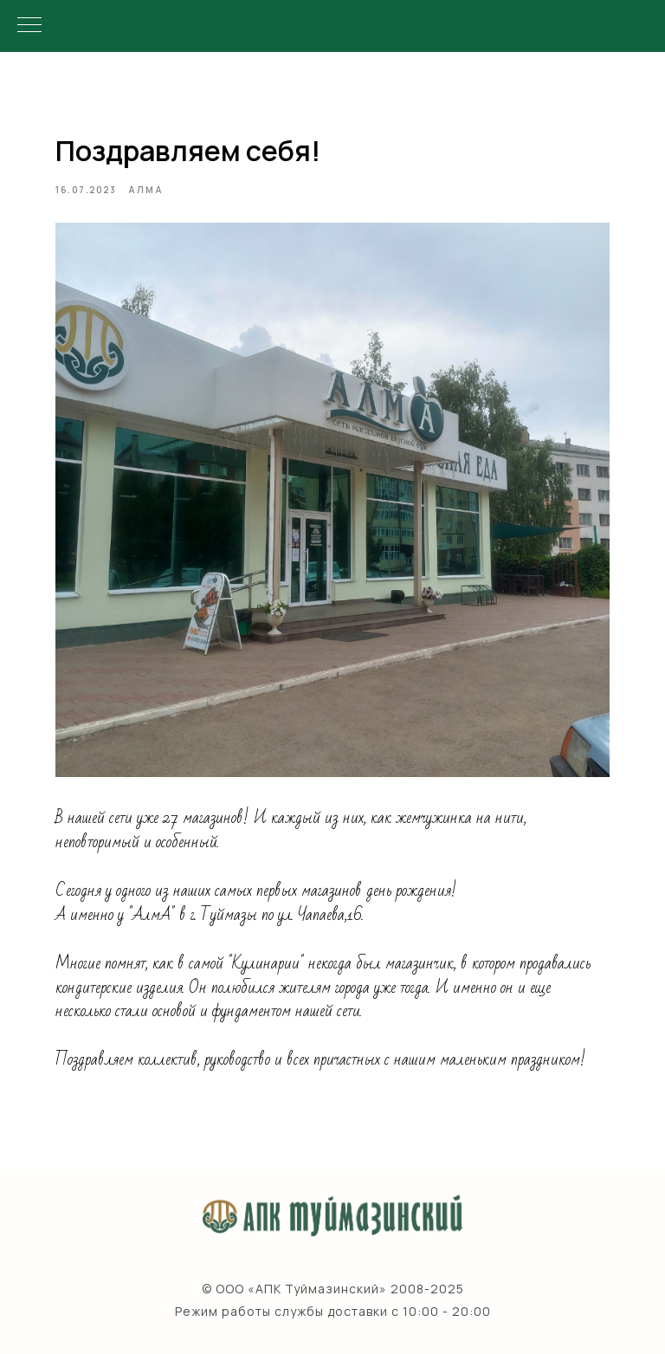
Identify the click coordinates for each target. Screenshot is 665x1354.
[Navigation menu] (29, 26)
